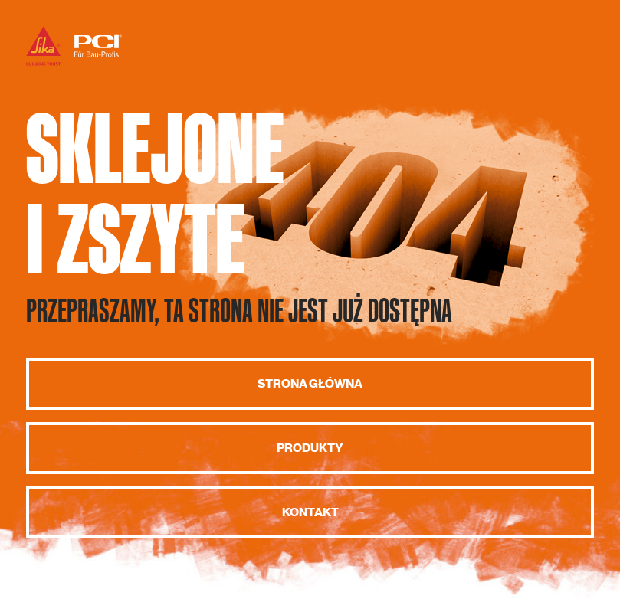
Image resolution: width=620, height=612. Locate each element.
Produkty (310, 448)
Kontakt (310, 512)
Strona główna (310, 383)
